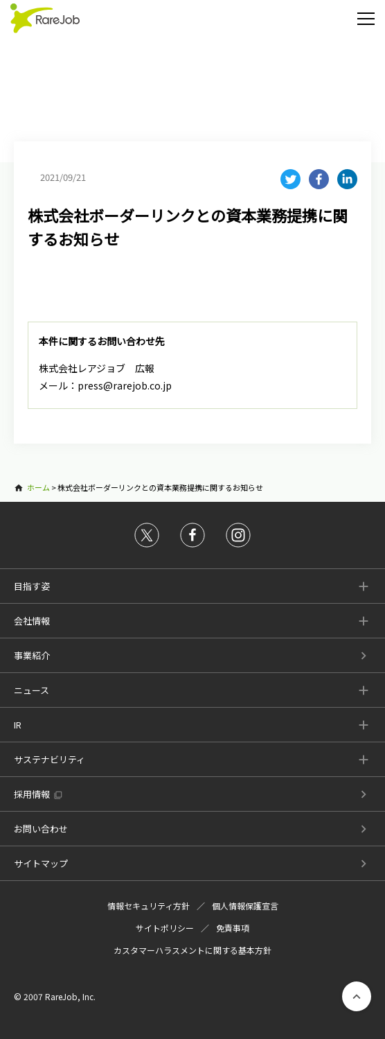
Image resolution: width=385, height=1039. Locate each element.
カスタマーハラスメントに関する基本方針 (192, 950)
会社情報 (32, 620)
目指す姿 (32, 586)
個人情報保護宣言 (245, 905)
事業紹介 (32, 655)
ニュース (31, 690)
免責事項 (232, 928)
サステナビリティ (49, 759)
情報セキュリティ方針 (148, 905)
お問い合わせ (41, 828)
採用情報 (32, 794)
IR (17, 724)
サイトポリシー (165, 928)
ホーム (38, 487)
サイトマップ (41, 863)
